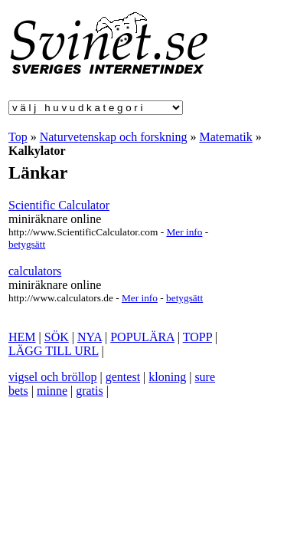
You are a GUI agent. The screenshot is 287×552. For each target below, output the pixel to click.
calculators (34, 271)
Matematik (226, 136)
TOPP (197, 336)
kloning (167, 376)
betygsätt (26, 244)
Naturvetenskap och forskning (114, 136)
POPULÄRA (142, 336)
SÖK (56, 336)
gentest (123, 376)
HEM (22, 336)
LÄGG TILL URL (53, 350)
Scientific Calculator (58, 205)
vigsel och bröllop (52, 376)
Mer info (184, 232)
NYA (89, 336)
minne (52, 390)
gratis (89, 390)
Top (18, 136)
